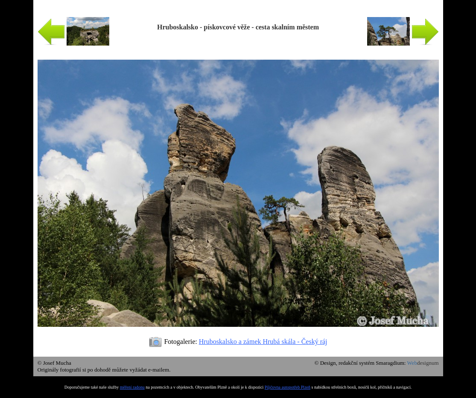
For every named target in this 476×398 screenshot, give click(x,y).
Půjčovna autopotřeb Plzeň (287, 387)
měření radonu (132, 387)
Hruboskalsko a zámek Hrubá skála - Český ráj (263, 341)
